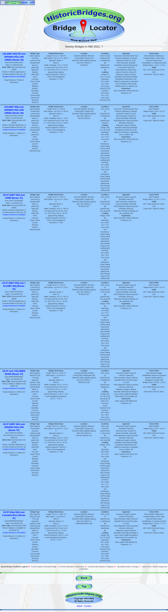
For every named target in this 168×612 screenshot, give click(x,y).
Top (84, 586)
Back (84, 577)
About (79, 606)
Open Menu (3, 2)
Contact (87, 606)
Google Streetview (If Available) (14, 76)
